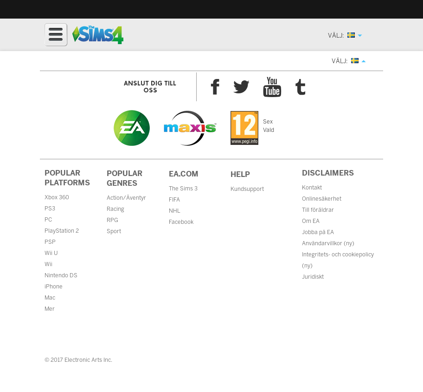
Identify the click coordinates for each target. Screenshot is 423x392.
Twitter (241, 86)
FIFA (174, 199)
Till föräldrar (318, 210)
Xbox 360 (57, 197)
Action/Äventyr (126, 198)
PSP (50, 242)
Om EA (311, 221)
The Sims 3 (183, 188)
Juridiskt (313, 277)
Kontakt (312, 187)
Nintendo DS (61, 275)
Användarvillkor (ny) (328, 243)
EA (132, 128)
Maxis (190, 128)
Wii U (51, 253)
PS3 (50, 208)
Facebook (215, 87)
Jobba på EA (318, 232)
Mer (50, 309)
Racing (115, 209)
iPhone (54, 286)
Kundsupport (247, 189)
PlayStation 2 (62, 231)
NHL (174, 211)
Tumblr (300, 87)
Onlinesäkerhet (321, 199)
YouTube (272, 87)
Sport (114, 231)
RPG (112, 220)
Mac (50, 297)
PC (48, 219)
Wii (48, 264)
